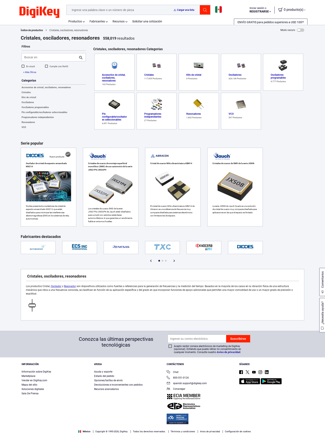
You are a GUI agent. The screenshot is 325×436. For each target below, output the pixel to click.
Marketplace (28, 376)
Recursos (119, 21)
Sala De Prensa (30, 393)
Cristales (26, 92)
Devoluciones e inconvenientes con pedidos (118, 384)
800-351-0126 (178, 378)
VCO (24, 127)
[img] (39, 12)
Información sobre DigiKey (36, 371)
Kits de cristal (29, 97)
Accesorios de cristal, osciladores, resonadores (46, 87)
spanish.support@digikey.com (187, 384)
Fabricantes (97, 21)
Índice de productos (32, 30)
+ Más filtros (29, 72)
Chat (172, 372)
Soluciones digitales (33, 389)
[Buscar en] (50, 57)
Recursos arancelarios (106, 389)
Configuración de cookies (238, 431)
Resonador (70, 286)
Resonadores (28, 122)
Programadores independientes (38, 117)
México (84, 431)
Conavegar (176, 389)
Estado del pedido (104, 376)
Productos (75, 21)
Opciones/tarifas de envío (108, 380)
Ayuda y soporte (103, 371)
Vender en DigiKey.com (34, 380)
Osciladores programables (35, 107)
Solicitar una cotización (147, 21)
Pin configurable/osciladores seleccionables (44, 112)
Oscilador (56, 286)
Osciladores (28, 102)
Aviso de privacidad (228, 352)
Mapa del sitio (29, 384)
